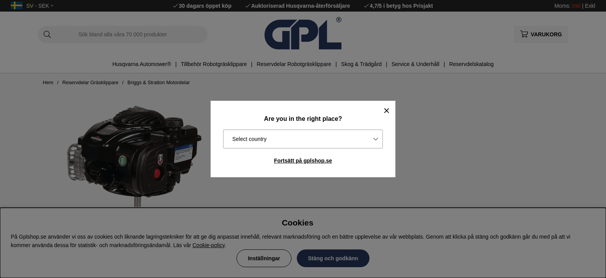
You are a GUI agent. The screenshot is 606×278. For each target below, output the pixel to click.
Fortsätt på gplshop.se (303, 161)
